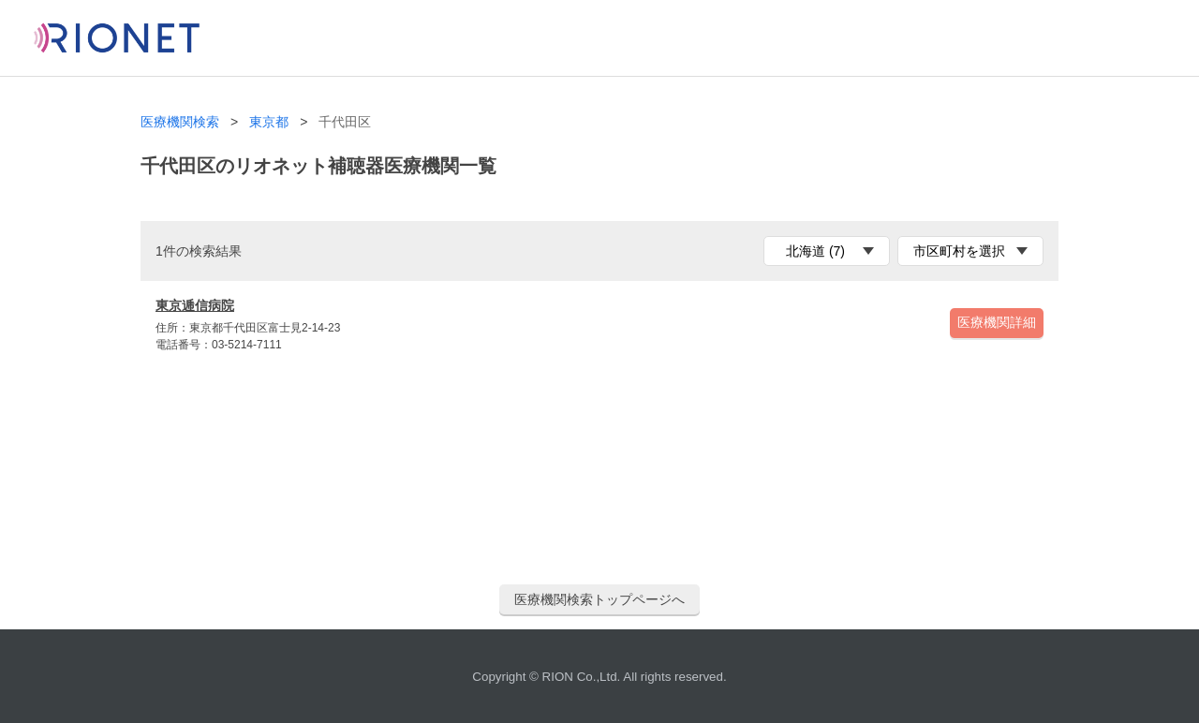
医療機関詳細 (996, 322)
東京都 (269, 122)
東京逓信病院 (194, 305)
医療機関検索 (180, 122)
